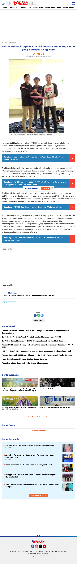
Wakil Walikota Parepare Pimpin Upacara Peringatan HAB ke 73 (30, 295)
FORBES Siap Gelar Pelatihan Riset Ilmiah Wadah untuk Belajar (39, 207)
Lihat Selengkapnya (38, 495)
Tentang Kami (48, 551)
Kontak (46, 554)
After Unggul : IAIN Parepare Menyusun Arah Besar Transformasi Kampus (31, 485)
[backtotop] (39, 537)
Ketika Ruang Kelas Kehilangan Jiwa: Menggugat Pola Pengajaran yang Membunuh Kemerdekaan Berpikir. (19, 390)
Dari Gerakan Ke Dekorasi (48, 389)
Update (45, 188)
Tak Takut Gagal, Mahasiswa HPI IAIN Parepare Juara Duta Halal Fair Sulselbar (19, 408)
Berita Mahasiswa (36, 7)
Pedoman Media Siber (35, 554)
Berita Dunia (8, 425)
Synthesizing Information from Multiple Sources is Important (30, 445)
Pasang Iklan (39, 551)
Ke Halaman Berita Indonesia (38, 417)
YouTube (46, 547)
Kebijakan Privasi (15, 551)
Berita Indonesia (10, 375)
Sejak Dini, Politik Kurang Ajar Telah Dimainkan (55, 407)
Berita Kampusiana (53, 7)
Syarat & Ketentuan (61, 551)
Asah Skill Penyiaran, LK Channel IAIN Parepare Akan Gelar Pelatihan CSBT (29, 456)
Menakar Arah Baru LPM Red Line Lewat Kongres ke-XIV (28, 465)
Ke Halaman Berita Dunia (38, 430)
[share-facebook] (35, 315)
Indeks (23, 7)
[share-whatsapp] (38, 315)
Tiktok (41, 547)
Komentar (38, 320)
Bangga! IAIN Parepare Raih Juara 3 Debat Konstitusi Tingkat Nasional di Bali (30, 476)
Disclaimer (25, 551)
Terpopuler (13, 7)
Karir (31, 551)
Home (4, 7)
